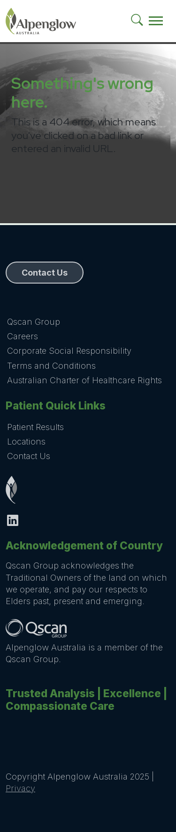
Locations (26, 441)
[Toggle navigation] (156, 21)
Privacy (20, 788)
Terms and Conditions (51, 366)
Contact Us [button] (45, 272)
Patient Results (35, 427)
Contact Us (28, 456)
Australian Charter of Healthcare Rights (84, 380)
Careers (22, 336)
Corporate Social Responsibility (69, 351)
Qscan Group (33, 322)
